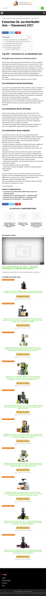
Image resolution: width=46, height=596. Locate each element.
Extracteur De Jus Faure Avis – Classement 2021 (18, 199)
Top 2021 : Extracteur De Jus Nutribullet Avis (16, 39)
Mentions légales (6, 580)
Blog (14, 18)
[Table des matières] (29, 37)
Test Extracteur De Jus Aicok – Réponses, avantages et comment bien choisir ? (10, 224)
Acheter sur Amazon (24, 296)
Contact (4, 578)
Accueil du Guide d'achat (7, 18)
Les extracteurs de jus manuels (12, 47)
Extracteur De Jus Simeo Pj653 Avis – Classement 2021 (20, 197)
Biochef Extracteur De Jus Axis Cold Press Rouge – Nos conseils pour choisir (36, 224)
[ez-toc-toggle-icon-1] (28, 37)
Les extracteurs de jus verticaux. (12, 45)
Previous (3, 246)
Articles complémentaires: (13, 49)
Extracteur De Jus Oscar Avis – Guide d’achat (23, 224)
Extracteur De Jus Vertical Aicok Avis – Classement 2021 (20, 195)
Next (42, 246)
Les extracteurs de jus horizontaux (13, 43)
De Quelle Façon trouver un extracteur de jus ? (18, 41)
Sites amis (4, 583)
